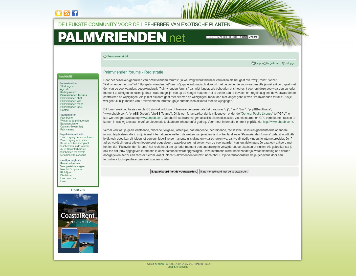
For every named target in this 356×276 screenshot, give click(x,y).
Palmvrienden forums (73, 95)
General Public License (257, 113)
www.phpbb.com (151, 118)
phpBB (161, 264)
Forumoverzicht (118, 56)
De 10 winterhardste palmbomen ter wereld (73, 150)
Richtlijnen (66, 172)
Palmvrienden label (71, 106)
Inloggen (291, 63)
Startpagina (67, 86)
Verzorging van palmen (76, 140)
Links (63, 181)
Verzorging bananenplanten (78, 137)
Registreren (273, 63)
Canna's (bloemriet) (71, 126)
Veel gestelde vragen (72, 166)
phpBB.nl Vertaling (178, 266)
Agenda (64, 89)
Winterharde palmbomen (74, 120)
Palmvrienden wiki (70, 101)
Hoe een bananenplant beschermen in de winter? (74, 145)
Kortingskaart (68, 92)
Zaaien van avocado (74, 154)
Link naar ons (68, 178)
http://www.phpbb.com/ (278, 122)
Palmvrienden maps (71, 103)
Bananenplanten (69, 123)
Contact (64, 109)
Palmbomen (67, 117)
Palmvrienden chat (71, 98)
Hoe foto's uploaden (71, 169)
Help (258, 63)
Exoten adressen (70, 163)
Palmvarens (67, 129)
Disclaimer (66, 175)
